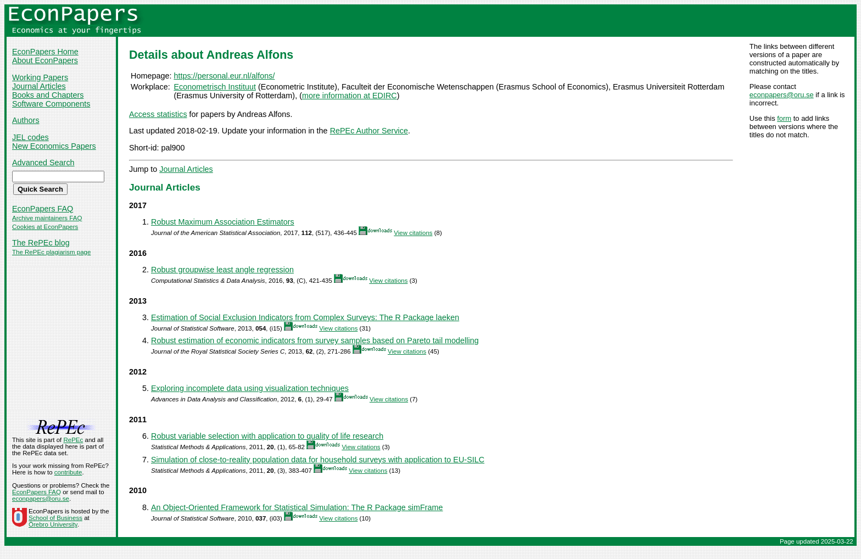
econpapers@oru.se (782, 95)
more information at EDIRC (349, 95)
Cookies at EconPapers (45, 226)
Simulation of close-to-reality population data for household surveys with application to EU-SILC (317, 459)
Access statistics (158, 114)
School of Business (55, 518)
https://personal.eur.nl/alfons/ (224, 75)
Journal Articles (39, 86)
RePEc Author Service (369, 130)
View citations (413, 233)
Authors (26, 120)
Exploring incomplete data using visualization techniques (250, 388)
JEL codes (30, 137)
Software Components (51, 103)
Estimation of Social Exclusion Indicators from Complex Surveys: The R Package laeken (305, 317)
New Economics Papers (54, 146)
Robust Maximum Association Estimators (222, 221)
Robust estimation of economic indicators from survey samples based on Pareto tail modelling (315, 340)
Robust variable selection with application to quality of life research (267, 436)
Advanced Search (43, 162)
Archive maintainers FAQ (47, 218)
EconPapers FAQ (42, 208)
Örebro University (53, 524)
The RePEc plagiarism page (51, 252)
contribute (68, 472)
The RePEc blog (41, 242)
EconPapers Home (45, 51)
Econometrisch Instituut (215, 86)
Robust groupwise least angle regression (222, 269)
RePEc (73, 440)
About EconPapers (45, 60)
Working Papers (40, 77)
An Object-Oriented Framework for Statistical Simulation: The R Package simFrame (297, 507)
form (784, 118)
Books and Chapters (47, 95)
